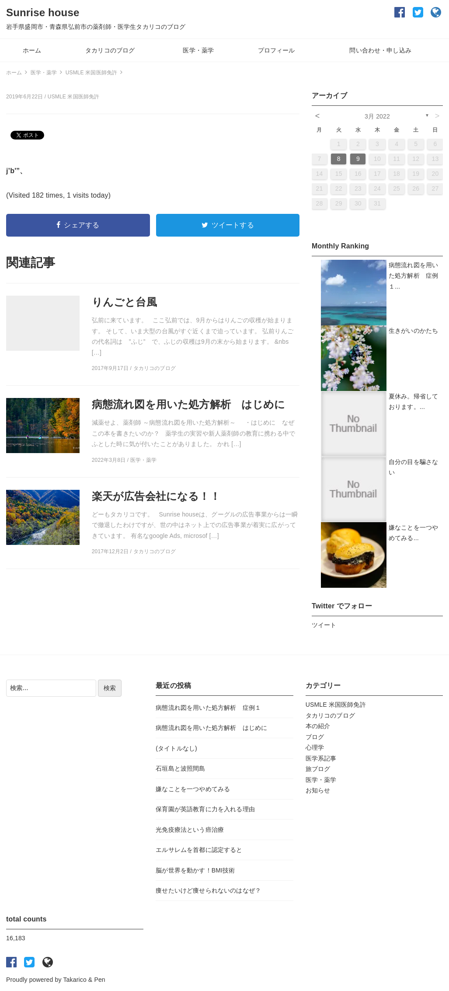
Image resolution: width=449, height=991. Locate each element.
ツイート (324, 624)
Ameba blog (436, 12)
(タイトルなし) (176, 748)
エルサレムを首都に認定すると (199, 849)
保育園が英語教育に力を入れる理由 (205, 809)
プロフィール (276, 50)
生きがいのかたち (413, 330)
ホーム (32, 50)
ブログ (315, 736)
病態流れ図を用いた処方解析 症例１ (208, 707)
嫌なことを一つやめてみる (193, 788)
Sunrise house (42, 12)
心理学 (315, 747)
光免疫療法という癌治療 (190, 829)
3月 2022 (377, 116)
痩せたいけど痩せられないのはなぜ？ (208, 890)
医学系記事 (321, 758)
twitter (418, 12)
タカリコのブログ (110, 50)
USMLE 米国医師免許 (74, 97)
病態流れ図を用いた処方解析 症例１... (413, 276)
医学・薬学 (198, 50)
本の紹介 (318, 725)
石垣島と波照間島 (180, 768)
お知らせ (318, 790)
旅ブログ (318, 768)
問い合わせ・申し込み (380, 50)
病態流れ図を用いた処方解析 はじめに (211, 727)
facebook (399, 12)
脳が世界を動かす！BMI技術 (195, 870)
